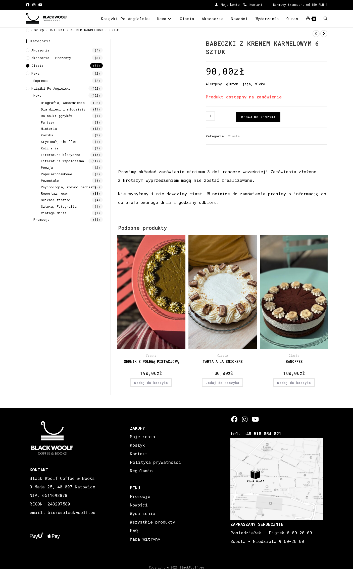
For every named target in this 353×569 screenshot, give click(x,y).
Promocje (41, 219)
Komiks (47, 135)
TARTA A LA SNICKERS (223, 361)
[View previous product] (316, 33)
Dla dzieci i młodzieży (63, 109)
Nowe (37, 95)
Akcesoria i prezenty (51, 57)
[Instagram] (244, 419)
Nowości (139, 505)
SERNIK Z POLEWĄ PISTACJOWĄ (151, 361)
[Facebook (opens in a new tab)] (28, 4)
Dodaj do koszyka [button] (151, 383)
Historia (49, 128)
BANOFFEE (294, 361)
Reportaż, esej (55, 193)
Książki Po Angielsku (51, 88)
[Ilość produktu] (210, 116)
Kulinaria (50, 148)
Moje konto (227, 5)
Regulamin (141, 471)
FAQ (134, 530)
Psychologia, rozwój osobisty (68, 187)
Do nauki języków (56, 115)
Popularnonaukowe (56, 174)
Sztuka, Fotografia (59, 206)
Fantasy (47, 122)
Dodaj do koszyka (258, 117)
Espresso (40, 80)
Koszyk (137, 445)
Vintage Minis (53, 213)
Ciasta (234, 136)
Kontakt (253, 5)
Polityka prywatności (155, 462)
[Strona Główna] (27, 30)
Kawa (35, 73)
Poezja (47, 167)
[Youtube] (255, 419)
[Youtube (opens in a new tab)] (40, 4)
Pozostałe (50, 180)
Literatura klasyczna (60, 154)
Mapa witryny (145, 539)
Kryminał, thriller (59, 141)
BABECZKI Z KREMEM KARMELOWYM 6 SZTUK (84, 30)
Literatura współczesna (62, 161)
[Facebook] (234, 419)
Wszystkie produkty (152, 522)
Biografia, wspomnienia (63, 102)
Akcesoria (40, 50)
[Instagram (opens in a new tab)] (34, 4)
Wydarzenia (142, 513)
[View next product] (323, 33)
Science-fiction (56, 200)
